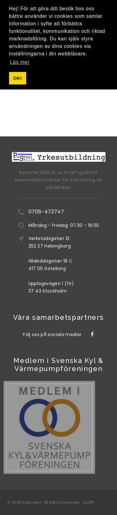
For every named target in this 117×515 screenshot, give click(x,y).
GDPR (88, 502)
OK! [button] (17, 78)
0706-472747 (46, 211)
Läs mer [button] (20, 62)
